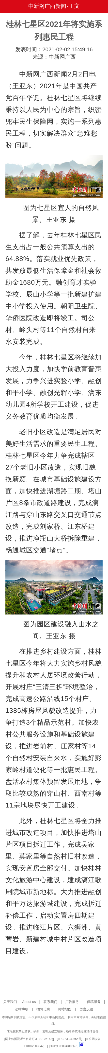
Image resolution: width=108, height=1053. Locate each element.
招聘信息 (43, 1009)
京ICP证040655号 (69, 1039)
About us (29, 1002)
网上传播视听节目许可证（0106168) (29, 1039)
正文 (74, 6)
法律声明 (22, 1009)
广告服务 (72, 1002)
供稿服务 (94, 1002)
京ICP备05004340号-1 (63, 1046)
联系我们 (50, 1002)
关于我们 (10, 1002)
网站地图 (65, 1009)
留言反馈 (86, 1009)
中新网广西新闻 (47, 6)
